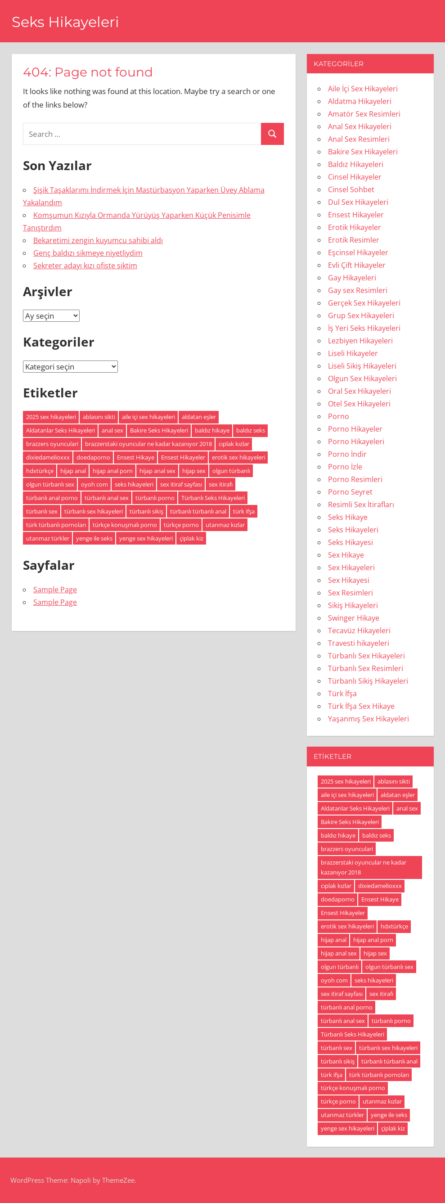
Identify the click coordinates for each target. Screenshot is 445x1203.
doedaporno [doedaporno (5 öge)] (93, 457)
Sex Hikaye (346, 555)
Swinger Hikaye (353, 618)
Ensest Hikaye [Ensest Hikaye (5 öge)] (135, 457)
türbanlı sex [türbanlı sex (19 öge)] (42, 511)
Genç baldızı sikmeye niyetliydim (88, 253)
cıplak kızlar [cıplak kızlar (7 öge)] (234, 444)
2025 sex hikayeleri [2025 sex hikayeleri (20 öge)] (51, 417)
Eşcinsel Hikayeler (358, 252)
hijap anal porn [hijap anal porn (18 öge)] (113, 471)
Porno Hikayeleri (356, 441)
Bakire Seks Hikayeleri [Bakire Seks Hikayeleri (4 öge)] (159, 430)
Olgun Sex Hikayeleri (362, 378)
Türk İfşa (342, 693)
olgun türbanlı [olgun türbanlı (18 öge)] (231, 471)
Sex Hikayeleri (351, 567)
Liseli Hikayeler (353, 353)
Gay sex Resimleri (357, 290)
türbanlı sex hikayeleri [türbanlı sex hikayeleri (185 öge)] (93, 511)
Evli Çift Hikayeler (357, 265)
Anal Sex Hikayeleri (359, 126)
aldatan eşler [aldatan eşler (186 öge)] (199, 417)
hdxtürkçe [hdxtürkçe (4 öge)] (40, 471)
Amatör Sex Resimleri (364, 114)
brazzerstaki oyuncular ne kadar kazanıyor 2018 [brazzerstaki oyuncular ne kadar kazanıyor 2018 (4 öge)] (148, 444)
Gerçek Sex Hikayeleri (364, 303)
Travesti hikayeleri (358, 643)
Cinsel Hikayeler (355, 177)
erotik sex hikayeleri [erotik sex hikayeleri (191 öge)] (238, 457)
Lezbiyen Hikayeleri (360, 341)
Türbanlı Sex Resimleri (365, 668)
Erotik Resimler (353, 240)
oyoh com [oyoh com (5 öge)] (94, 484)
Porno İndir (347, 454)
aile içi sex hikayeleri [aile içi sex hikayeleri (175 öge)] (148, 417)
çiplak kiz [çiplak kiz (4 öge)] (191, 538)
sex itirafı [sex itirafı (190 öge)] (221, 484)
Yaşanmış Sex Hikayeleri (368, 719)
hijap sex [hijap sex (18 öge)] (194, 471)
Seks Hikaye (348, 517)
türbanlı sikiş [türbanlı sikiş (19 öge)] (146, 511)
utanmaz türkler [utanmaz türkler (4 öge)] (47, 538)
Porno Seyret (350, 492)
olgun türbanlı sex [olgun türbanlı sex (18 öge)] (50, 484)
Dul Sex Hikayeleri (358, 202)
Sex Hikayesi (348, 580)
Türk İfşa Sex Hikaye (361, 706)
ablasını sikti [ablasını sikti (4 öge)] (99, 417)
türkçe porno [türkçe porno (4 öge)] (181, 525)
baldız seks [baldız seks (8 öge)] (250, 430)
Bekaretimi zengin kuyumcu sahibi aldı (98, 240)
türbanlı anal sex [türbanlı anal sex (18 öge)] (107, 498)
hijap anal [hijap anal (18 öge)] (73, 471)
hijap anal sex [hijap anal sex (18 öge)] (157, 471)
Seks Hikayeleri (65, 22)
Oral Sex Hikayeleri (359, 391)
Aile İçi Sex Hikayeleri (363, 89)
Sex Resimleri (350, 593)
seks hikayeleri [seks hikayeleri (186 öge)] (134, 484)
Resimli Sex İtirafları (361, 504)
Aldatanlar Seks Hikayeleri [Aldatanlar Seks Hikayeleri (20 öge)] (60, 430)
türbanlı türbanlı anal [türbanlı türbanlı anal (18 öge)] (198, 511)
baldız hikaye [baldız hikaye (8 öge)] (212, 430)
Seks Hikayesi (350, 542)
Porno (338, 416)
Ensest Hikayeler (356, 215)
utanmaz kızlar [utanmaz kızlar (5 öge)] (225, 525)
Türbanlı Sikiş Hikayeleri (368, 681)
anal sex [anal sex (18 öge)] (112, 430)
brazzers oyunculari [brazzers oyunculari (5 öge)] (52, 444)
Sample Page (55, 590)
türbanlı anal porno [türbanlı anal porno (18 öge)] (52, 498)
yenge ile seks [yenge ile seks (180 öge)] (94, 538)
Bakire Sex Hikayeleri (363, 152)
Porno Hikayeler (355, 429)
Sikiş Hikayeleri (353, 605)
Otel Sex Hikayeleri (359, 404)
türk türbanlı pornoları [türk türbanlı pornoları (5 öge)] (56, 525)
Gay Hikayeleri (352, 278)
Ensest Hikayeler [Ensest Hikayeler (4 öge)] (183, 457)
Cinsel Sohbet (351, 189)
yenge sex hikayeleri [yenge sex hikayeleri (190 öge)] (146, 538)
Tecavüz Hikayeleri (359, 630)
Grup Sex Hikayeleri (361, 315)
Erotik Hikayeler (354, 227)
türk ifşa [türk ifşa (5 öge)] (244, 511)
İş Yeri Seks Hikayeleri (364, 328)
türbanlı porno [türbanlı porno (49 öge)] (155, 498)
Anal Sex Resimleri (359, 139)
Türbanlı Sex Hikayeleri (366, 656)
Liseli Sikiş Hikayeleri (362, 366)
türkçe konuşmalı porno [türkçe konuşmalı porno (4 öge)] (125, 525)
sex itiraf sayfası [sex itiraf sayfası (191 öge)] (181, 484)
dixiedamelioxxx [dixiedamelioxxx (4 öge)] (48, 457)
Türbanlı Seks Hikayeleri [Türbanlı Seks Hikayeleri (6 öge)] (213, 498)
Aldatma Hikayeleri (359, 101)
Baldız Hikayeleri (355, 164)
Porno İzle (345, 467)
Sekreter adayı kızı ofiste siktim (85, 265)
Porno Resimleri (355, 479)
